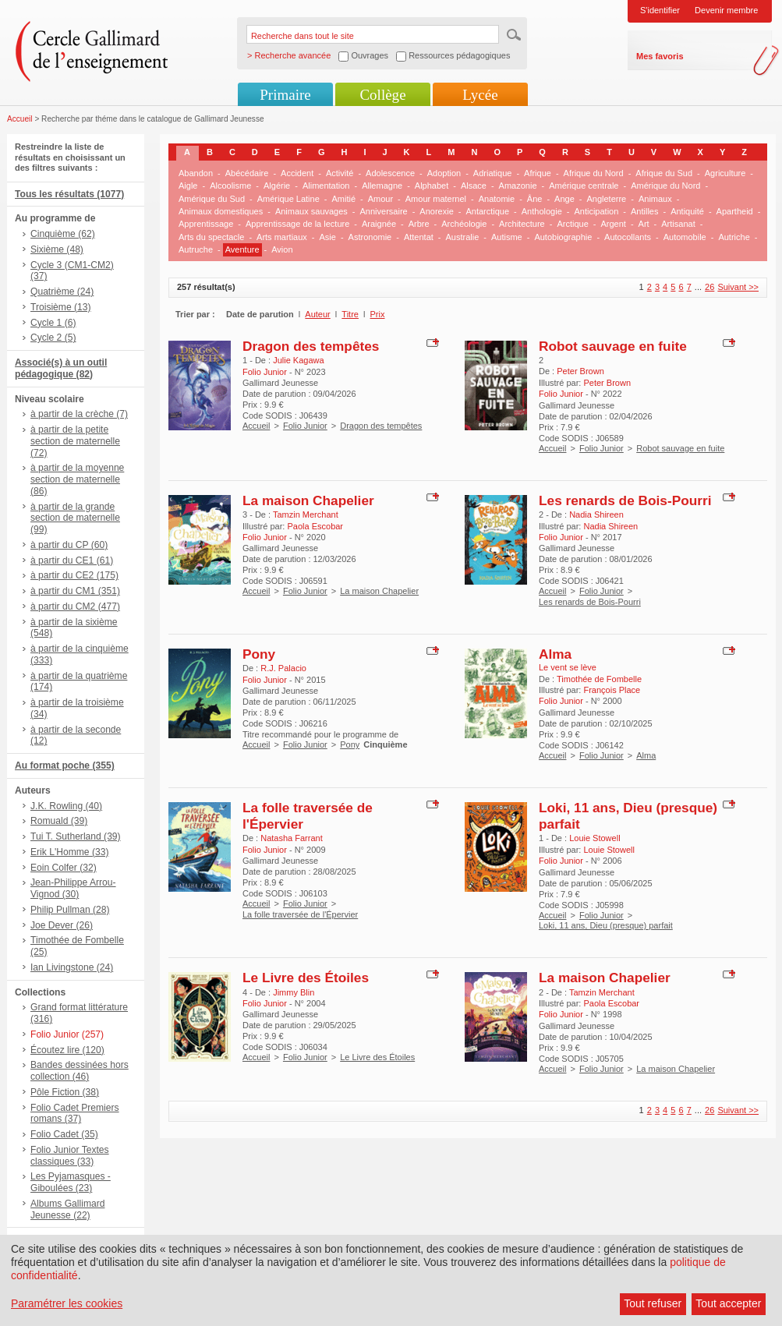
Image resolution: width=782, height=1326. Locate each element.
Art (644, 223)
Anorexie (436, 211)
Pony (258, 654)
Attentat (418, 237)
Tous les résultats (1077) (69, 194)
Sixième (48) (56, 249)
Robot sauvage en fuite (613, 346)
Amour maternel (435, 198)
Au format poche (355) (65, 765)
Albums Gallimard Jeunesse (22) (67, 1209)
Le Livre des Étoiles (305, 977)
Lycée (479, 95)
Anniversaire (384, 211)
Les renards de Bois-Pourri (625, 500)
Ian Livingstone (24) (71, 967)
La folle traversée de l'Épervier (300, 914)
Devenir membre (726, 10)
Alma (555, 654)
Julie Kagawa (298, 360)
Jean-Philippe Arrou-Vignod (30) (73, 888)
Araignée (379, 223)
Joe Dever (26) (61, 925)
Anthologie (542, 211)
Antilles (644, 211)
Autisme (506, 237)
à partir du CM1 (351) (75, 590)
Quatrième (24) (62, 291)
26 (709, 287)
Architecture (522, 223)
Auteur (317, 314)
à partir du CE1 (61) (71, 560)
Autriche (733, 237)
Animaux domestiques (221, 211)
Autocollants (627, 237)
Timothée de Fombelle (599, 679)
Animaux (655, 198)
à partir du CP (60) (69, 544)
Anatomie (497, 198)
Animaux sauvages (311, 211)
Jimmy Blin (293, 992)
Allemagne (382, 185)
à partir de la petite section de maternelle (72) (75, 441)
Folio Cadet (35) (64, 1134)
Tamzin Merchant (305, 514)
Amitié (343, 198)
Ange (564, 198)
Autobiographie (563, 237)
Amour (380, 198)
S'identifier (660, 10)
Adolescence (390, 173)
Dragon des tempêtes (310, 346)
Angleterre (606, 198)
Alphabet (431, 185)
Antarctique (487, 211)
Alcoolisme (230, 185)
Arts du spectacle (211, 237)
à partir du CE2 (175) (74, 575)
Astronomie (370, 237)
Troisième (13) (60, 307)
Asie (328, 237)
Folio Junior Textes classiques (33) (69, 1155)
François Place (611, 690)
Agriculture (725, 173)
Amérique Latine (288, 198)
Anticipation (596, 211)
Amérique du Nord (665, 185)
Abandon (196, 173)
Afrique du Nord (594, 173)
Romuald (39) (58, 820)
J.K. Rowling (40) (66, 806)
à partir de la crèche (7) (79, 413)
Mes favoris (660, 56)
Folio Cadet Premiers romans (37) (74, 1113)
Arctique (572, 223)
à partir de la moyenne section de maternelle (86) (77, 479)
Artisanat (678, 223)
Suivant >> (738, 287)
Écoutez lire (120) (67, 1050)
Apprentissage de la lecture (297, 223)
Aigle (188, 185)
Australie (462, 237)
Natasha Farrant (291, 838)
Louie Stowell (594, 838)
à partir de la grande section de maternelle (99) (75, 518)
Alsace (474, 185)
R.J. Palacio (283, 668)
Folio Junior (305, 425)
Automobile (684, 237)
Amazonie (518, 185)
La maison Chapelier (308, 500)
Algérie (277, 185)
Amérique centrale (583, 185)
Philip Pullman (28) (70, 909)
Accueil (20, 119)
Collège (382, 95)
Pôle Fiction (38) (64, 1092)
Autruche (196, 249)
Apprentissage (206, 223)
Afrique (537, 173)
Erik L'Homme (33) (69, 852)
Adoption (444, 173)
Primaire (285, 95)
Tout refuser (652, 1303)
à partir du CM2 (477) (75, 606)
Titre (350, 314)
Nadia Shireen (596, 514)
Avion (281, 249)
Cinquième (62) (62, 233)
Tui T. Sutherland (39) (75, 836)
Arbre (419, 223)
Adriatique (492, 173)
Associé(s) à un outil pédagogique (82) (61, 368)
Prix (377, 314)
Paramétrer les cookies (66, 1303)
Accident (297, 173)
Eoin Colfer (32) (63, 867)
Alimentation (326, 185)
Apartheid (735, 211)
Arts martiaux (282, 237)
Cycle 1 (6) (53, 322)
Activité (339, 173)
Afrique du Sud (663, 173)
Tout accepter (728, 1303)
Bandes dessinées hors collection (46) (79, 1070)
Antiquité (687, 211)
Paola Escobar (315, 526)
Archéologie (464, 223)
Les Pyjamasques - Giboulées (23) (70, 1182)
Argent (612, 223)
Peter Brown (580, 371)
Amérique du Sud (212, 198)
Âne (535, 198)
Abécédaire (247, 173)
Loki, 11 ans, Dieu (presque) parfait (606, 925)
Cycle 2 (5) (53, 337)
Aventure (242, 249)
